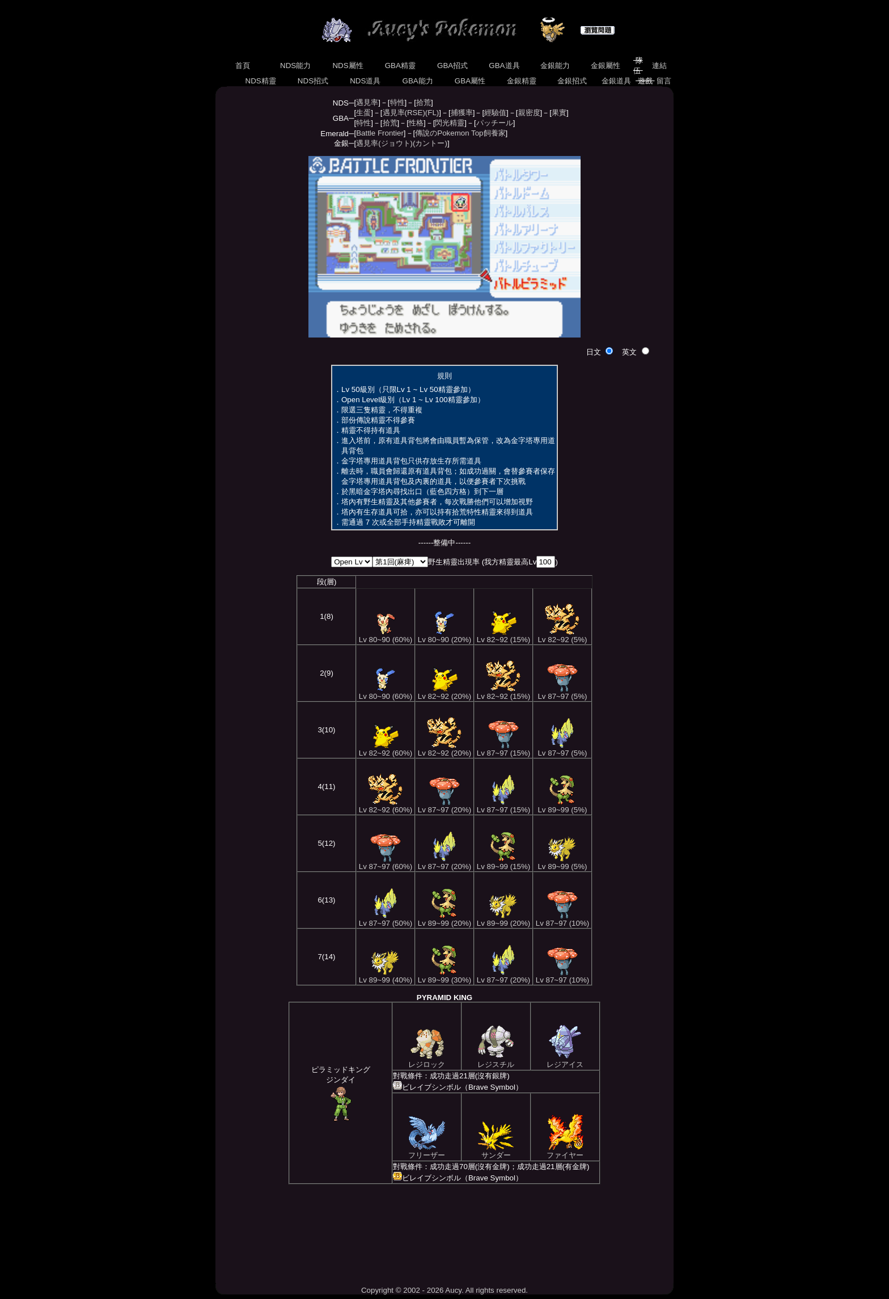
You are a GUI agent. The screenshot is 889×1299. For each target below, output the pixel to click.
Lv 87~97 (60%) (385, 863)
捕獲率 (462, 112)
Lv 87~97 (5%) (562, 693)
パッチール (494, 123)
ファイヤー (565, 1151)
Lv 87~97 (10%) (562, 919)
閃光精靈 (449, 123)
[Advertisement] (444, 1234)
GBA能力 (417, 81)
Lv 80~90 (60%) (385, 636)
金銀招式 (572, 81)
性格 (416, 123)
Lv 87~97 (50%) (385, 919)
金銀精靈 (521, 81)
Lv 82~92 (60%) (385, 749)
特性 (397, 102)
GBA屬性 (470, 81)
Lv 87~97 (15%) (503, 749)
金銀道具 (616, 81)
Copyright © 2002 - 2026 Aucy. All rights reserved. (444, 1290)
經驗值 (495, 112)
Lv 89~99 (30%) (444, 976)
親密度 (529, 112)
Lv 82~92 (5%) (562, 636)
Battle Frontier (380, 133)
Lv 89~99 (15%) (503, 863)
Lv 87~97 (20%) (444, 806)
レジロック (426, 1061)
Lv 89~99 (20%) (444, 919)
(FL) (432, 112)
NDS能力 (295, 65)
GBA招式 (452, 65)
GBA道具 (504, 65)
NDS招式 (313, 81)
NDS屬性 (348, 65)
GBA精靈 (400, 65)
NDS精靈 (260, 81)
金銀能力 (555, 65)
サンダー (496, 1151)
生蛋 (363, 112)
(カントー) (430, 143)
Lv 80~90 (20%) (444, 636)
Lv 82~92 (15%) (503, 636)
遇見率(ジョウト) (384, 143)
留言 (664, 81)
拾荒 (423, 102)
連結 (659, 65)
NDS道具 (365, 81)
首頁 (242, 65)
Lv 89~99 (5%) (562, 806)
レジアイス (565, 1061)
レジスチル (495, 1061)
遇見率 (367, 102)
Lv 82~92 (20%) (444, 693)
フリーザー (426, 1151)
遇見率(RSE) (404, 112)
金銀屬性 (605, 65)
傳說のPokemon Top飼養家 (460, 133)
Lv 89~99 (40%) (385, 976)
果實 (559, 112)
